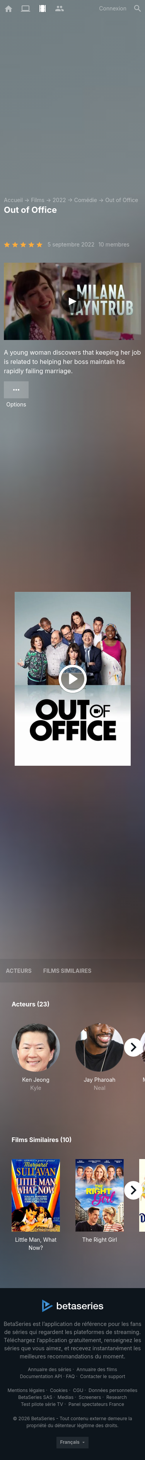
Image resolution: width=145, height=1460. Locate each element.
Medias (65, 1397)
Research (116, 1397)
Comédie (85, 200)
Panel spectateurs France (96, 1404)
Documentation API (41, 1376)
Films (37, 200)
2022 (59, 200)
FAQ (70, 1376)
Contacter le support (102, 1376)
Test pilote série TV (42, 1404)
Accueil (13, 200)
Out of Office (121, 200)
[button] (36, 1061)
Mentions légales (26, 1390)
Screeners (90, 1397)
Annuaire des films (97, 1369)
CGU (78, 1390)
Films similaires (67, 970)
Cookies (59, 1390)
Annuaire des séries (49, 1369)
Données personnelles (113, 1390)
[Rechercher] (137, 8)
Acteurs (19, 970)
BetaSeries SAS (35, 1397)
